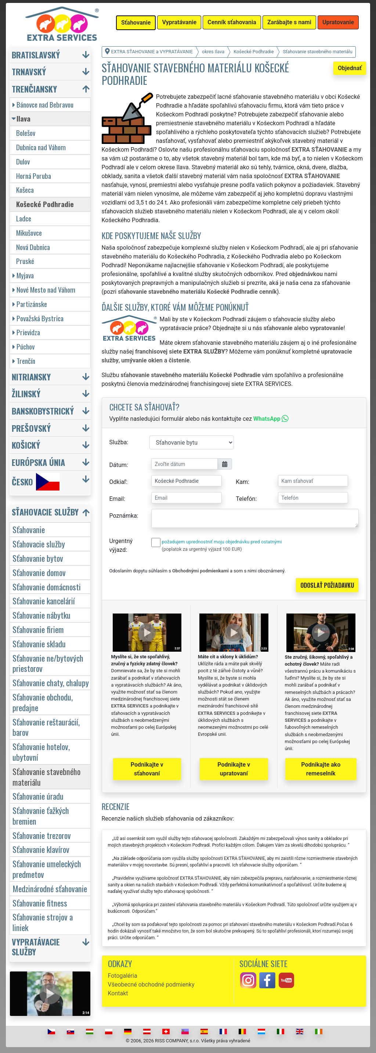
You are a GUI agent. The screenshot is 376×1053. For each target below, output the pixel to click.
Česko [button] (35, 482)
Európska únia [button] (38, 462)
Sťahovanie (28, 529)
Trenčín (23, 360)
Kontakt (118, 993)
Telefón (245, 498)
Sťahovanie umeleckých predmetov (46, 868)
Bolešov (25, 132)
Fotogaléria (122, 975)
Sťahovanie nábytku (41, 615)
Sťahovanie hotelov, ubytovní (41, 751)
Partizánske (29, 303)
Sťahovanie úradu (38, 796)
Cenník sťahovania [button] (231, 22)
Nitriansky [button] (31, 376)
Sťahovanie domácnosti (46, 586)
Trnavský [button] (29, 71)
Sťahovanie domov (39, 572)
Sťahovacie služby (38, 544)
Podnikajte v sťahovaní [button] (147, 769)
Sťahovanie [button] (136, 22)
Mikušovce (29, 232)
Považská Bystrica (38, 318)
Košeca (25, 189)
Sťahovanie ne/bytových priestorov (47, 663)
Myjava (23, 275)
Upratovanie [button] (338, 22)
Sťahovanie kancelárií (43, 600)
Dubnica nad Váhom (41, 147)
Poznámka (123, 515)
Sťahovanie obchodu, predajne (42, 702)
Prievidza (26, 332)
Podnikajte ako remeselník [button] (320, 769)
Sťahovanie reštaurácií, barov (46, 727)
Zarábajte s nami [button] (289, 22)
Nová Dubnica (33, 247)
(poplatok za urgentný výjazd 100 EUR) (202, 549)
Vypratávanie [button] (179, 22)
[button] (51, 513)
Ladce (23, 218)
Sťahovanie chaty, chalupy (50, 682)
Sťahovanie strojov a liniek (42, 922)
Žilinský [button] (26, 393)
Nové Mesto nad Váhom (43, 289)
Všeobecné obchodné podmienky (151, 984)
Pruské (25, 261)
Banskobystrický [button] (43, 411)
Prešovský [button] (31, 428)
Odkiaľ (117, 481)
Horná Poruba (33, 175)
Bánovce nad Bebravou (42, 104)
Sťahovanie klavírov (40, 849)
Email (116, 498)
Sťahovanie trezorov (41, 835)
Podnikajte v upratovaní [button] (233, 769)
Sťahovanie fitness (39, 903)
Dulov (23, 161)
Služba (118, 442)
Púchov (23, 346)
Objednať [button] (350, 68)
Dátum (118, 465)
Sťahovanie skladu (39, 643)
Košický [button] (26, 445)
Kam (242, 481)
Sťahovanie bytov (37, 558)
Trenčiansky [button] (34, 89)
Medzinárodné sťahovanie (49, 888)
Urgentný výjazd (121, 545)
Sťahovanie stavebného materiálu (46, 776)
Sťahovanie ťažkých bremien (40, 815)
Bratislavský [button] (36, 54)
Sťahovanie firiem (38, 629)
